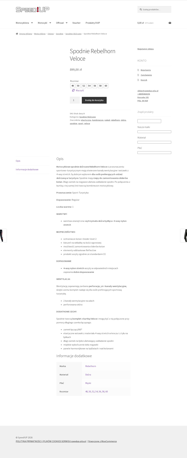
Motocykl (42, 22)
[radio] (72, 86)
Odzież (51, 33)
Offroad (60, 22)
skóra (123, 120)
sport (80, 123)
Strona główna (25, 33)
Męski (88, 383)
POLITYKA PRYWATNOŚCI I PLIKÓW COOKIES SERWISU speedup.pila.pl (51, 441)
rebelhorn (115, 120)
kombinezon (97, 120)
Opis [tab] (18, 160)
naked (107, 120)
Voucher (76, 22)
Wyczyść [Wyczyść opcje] (80, 90)
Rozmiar (74, 81)
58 (103, 391)
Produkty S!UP (93, 22)
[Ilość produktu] (75, 100)
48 (86, 391)
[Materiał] (154, 142)
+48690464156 (143, 94)
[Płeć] (154, 152)
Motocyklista (22, 22)
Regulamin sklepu (145, 49)
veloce (87, 123)
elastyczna (86, 120)
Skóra (88, 374)
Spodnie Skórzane (73, 33)
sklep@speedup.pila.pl (147, 90)
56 (100, 391)
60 (106, 391)
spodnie (73, 123)
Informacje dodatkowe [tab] (27, 169)
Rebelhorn (90, 366)
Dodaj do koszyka (94, 100)
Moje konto (146, 70)
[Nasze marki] (154, 131)
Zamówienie (146, 75)
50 (90, 391)
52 (93, 391)
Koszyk (144, 80)
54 (96, 391)
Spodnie (59, 33)
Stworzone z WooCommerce (102, 441)
